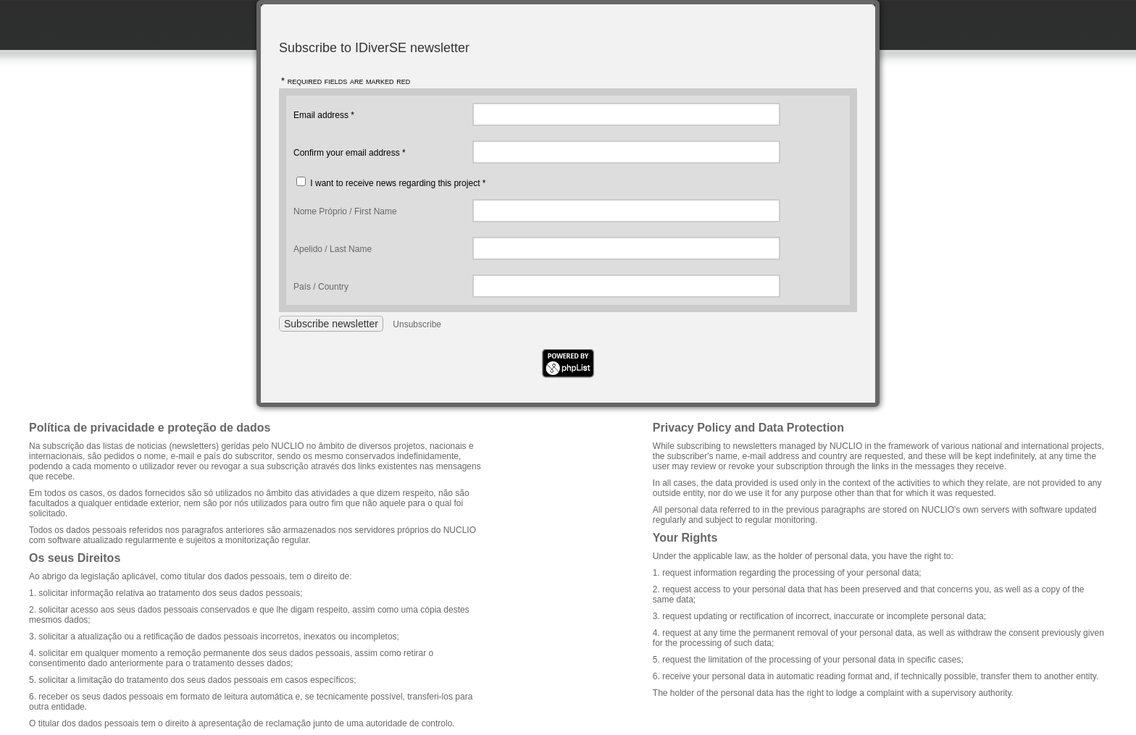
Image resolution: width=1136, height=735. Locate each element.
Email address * (323, 115)
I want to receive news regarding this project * (397, 183)
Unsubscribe (417, 324)
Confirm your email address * (349, 153)
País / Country (320, 287)
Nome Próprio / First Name (345, 211)
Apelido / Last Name (332, 249)
